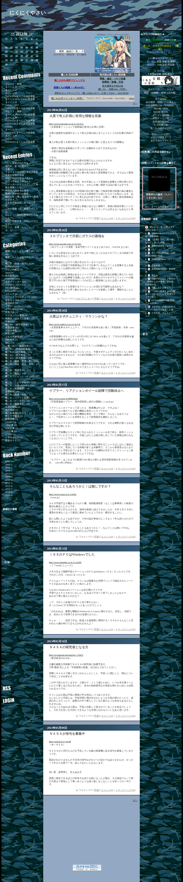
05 (21, 47)
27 (27, 60)
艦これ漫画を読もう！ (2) (18, 413)
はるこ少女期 (24, 523)
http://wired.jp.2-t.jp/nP (60, 741)
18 (16, 55)
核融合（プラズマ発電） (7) (19, 318)
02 (6, 47)
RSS (20, 687)
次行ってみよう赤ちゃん (18, 181)
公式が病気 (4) (12, 407)
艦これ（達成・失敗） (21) (19, 394)
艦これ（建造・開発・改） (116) (22, 361)
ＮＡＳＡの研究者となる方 (68, 647)
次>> (135, 103)
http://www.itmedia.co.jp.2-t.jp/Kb (65, 562)
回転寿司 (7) (11, 339)
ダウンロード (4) (14, 309)
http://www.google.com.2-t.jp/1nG (65, 244)
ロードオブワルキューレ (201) (21, 297)
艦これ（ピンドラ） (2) (17, 400)
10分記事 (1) (11, 428)
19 (21, 55)
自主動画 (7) (11, 275)
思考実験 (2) (11, 419)
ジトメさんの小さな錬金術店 (24, 539)
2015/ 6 (8, 492)
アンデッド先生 (24, 532)
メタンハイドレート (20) (18, 306)
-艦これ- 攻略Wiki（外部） (112, 89)
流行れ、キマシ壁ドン (17, 166)
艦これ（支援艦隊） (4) (17, 388)
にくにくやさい (27, 13)
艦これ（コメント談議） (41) (20, 397)
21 (32, 55)
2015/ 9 (8, 483)
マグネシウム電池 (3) (16, 315)
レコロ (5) (10, 434)
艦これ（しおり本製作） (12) (20, 382)
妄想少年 (24, 551)
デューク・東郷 (13, 84)
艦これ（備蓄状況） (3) (17, 403)
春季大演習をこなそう (162, 246)
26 (21, 60)
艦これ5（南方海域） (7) (18, 355)
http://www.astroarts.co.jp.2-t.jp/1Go (66, 123)
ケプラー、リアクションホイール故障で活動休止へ (86, 391)
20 (27, 55)
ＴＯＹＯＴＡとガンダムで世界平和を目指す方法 (21, 173)
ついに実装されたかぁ (17, 163)
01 (37, 43)
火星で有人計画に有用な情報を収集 (75, 116)
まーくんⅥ (11, 87)
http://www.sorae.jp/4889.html (63, 398)
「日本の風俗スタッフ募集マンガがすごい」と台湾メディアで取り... (160, 294)
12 (21, 51)
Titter (131, 98)
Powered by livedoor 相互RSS (157, 321)
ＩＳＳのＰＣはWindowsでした (72, 554)
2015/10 (9, 479)
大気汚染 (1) (11, 312)
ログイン (20, 699)
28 (32, 60)
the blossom (24, 548)
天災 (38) (9, 333)
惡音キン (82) (12, 300)
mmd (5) (9, 272)
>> (30, 34)
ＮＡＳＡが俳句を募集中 (67, 734)
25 (16, 60)
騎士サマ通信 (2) (14, 416)
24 (11, 60)
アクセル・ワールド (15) (18, 284)
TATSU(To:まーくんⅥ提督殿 (20, 96)
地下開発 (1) (11, 410)
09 (6, 51)
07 (32, 47)
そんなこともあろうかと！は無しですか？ (80, 486)
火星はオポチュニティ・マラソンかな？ (78, 316)
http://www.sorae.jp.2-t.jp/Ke (62, 494)
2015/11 (9, 476)
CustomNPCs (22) (14, 291)
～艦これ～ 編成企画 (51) (19, 345)
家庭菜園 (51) (12, 327)
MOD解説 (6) (12, 287)
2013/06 (22, 34)
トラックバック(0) (125, 218)
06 (27, 47)
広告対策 (155, 265)
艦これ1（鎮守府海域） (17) (19, 324)
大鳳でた (10, 169)
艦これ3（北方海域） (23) (18, 352)
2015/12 (9, 473)
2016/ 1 (8, 470)
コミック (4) (11, 294)
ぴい (153, 249)
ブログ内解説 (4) (14, 269)
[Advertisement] (23, 620)
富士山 (154, 275)
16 (6, 55)
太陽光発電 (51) (13, 330)
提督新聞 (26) (12, 391)
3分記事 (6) (11, 431)
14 (32, 51)
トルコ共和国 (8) (14, 336)
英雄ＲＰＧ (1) (12, 440)
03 (11, 47)
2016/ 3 (8, 464)
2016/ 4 (8, 461)
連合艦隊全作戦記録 (112, 86)
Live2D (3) (10, 422)
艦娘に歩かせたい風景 (17, 193)
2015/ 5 (8, 495)
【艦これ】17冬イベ (161, 287)
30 (6, 64)
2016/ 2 (8, 467)
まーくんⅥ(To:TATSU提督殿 (20, 99)
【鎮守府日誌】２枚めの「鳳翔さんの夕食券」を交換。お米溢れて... (160, 281)
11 (16, 51)
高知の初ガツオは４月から (19, 178)
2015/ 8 (8, 486)
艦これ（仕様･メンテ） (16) (19, 385)
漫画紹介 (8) (11, 303)
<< (13, 34)
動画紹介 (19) (12, 266)
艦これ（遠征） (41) (15, 373)
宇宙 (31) (9, 321)
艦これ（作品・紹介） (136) (19, 263)
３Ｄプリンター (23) (15, 281)
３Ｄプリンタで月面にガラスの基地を (76, 236)
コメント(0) (107, 218)
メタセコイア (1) (14, 437)
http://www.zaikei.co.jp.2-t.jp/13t (64, 324)
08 (37, 47)
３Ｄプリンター (84, 298)
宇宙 (96, 218)
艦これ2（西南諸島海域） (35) (21, 349)
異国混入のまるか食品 (17, 190)
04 (16, 47)
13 (27, 51)
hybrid (24, 517)
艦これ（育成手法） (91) (18, 370)
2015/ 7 (8, 489)
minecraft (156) (12, 278)
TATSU (8, 105)
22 (37, 55)
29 (37, 60)
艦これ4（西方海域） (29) (18, 358)
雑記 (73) (9, 342)
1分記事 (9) (11, 425)
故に (24, 520)
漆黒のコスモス (24, 535)
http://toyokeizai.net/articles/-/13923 (66, 655)
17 (11, 55)
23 (6, 60)
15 (37, 51)
